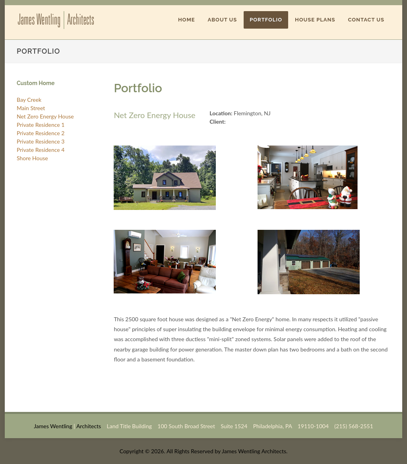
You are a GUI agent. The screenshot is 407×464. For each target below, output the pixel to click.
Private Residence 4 (40, 149)
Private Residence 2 (40, 133)
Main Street (31, 108)
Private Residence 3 (40, 141)
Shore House (32, 158)
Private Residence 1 (40, 124)
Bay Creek (29, 99)
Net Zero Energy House (45, 116)
